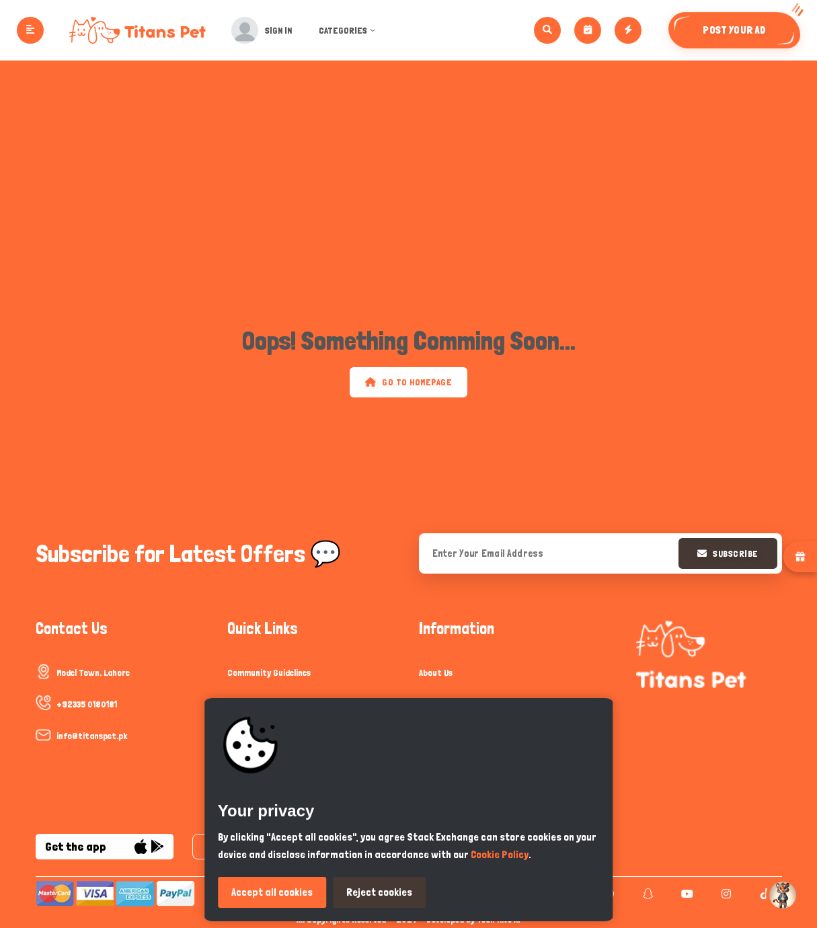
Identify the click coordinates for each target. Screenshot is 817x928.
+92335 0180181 (86, 704)
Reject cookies (379, 892)
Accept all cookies (272, 892)
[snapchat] (646, 893)
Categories (357, 30)
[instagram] (724, 893)
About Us (436, 672)
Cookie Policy (500, 854)
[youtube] (685, 893)
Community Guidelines (269, 672)
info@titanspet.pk (91, 735)
